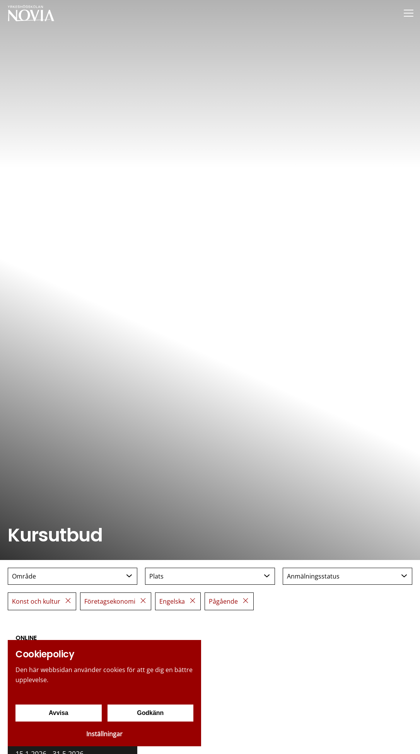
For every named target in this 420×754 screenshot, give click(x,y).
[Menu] (408, 13)
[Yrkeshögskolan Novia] (31, 13)
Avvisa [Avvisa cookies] (58, 713)
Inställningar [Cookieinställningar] (104, 734)
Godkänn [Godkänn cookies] (150, 713)
